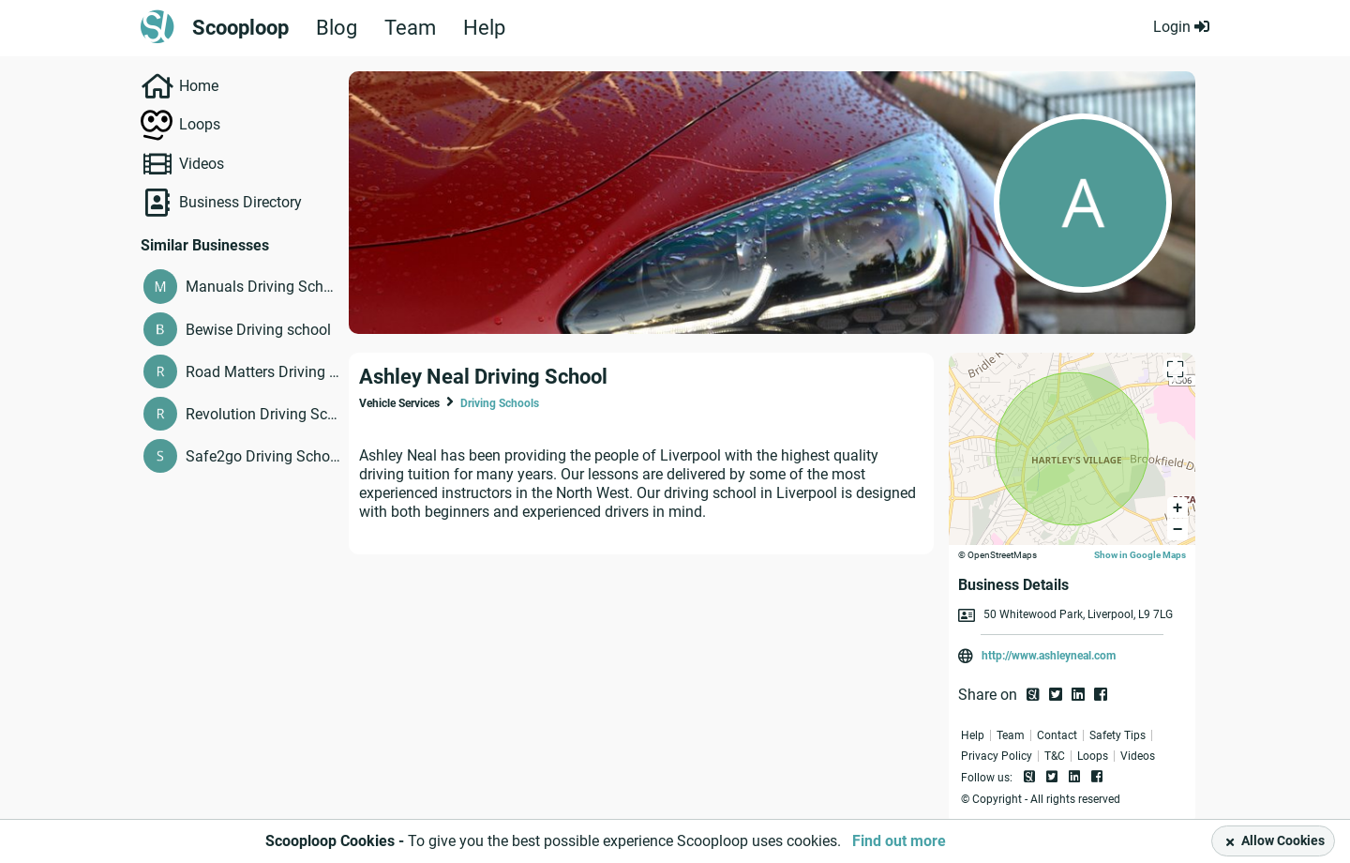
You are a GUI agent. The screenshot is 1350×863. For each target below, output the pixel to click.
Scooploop (240, 28)
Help (484, 28)
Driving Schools (499, 403)
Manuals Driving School (263, 286)
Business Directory (240, 202)
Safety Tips (1117, 735)
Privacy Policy (996, 756)
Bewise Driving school (258, 330)
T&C (1054, 756)
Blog (336, 28)
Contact (1057, 735)
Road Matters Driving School (263, 372)
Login (1181, 27)
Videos (201, 164)
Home (198, 86)
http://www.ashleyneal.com (1049, 655)
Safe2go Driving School (263, 456)
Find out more (899, 841)
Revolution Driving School (263, 414)
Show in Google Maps (1140, 555)
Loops (199, 124)
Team (410, 28)
